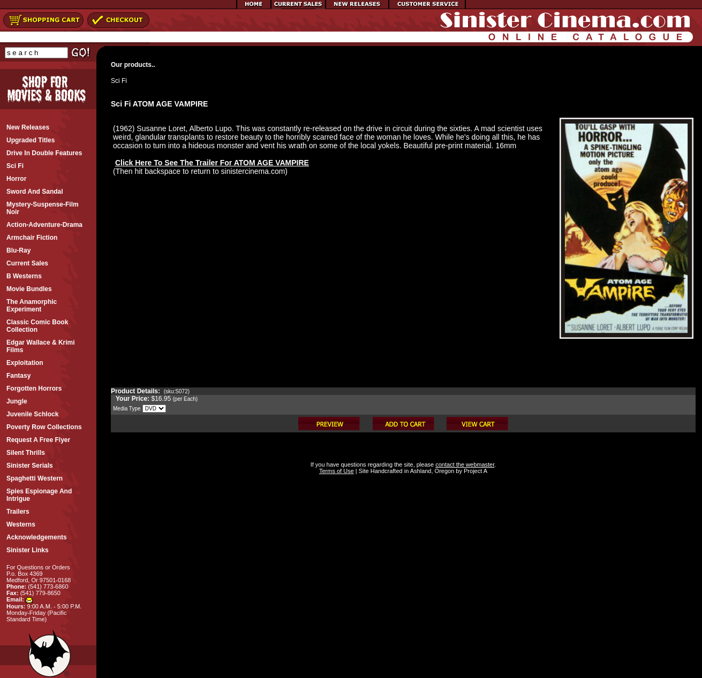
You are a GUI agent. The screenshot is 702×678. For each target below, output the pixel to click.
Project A (474, 471)
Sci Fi (119, 81)
